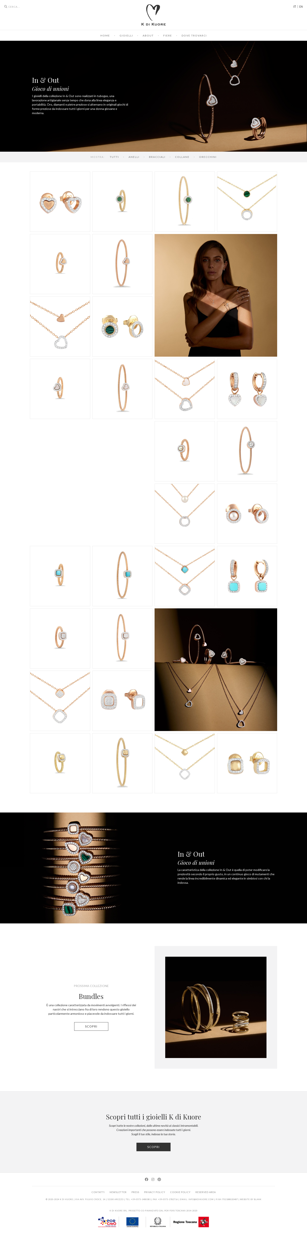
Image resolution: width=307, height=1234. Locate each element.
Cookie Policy (180, 1192)
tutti (114, 156)
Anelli (134, 156)
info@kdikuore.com (201, 1199)
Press (135, 1192)
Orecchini (208, 156)
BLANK (257, 1199)
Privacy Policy (154, 1192)
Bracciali (157, 156)
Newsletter (118, 1192)
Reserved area (205, 1192)
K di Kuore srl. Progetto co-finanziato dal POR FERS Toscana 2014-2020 (153, 1210)
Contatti (98, 1192)
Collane (182, 156)
